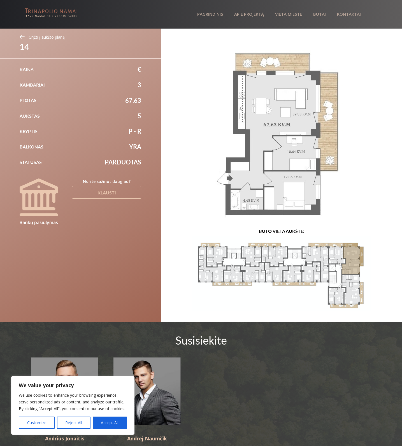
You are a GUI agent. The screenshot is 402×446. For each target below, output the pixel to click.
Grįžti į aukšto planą (42, 37)
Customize (37, 422)
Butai (319, 14)
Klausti (106, 192)
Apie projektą (249, 14)
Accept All (109, 422)
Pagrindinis (210, 14)
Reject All (73, 422)
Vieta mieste (288, 14)
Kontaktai (349, 14)
